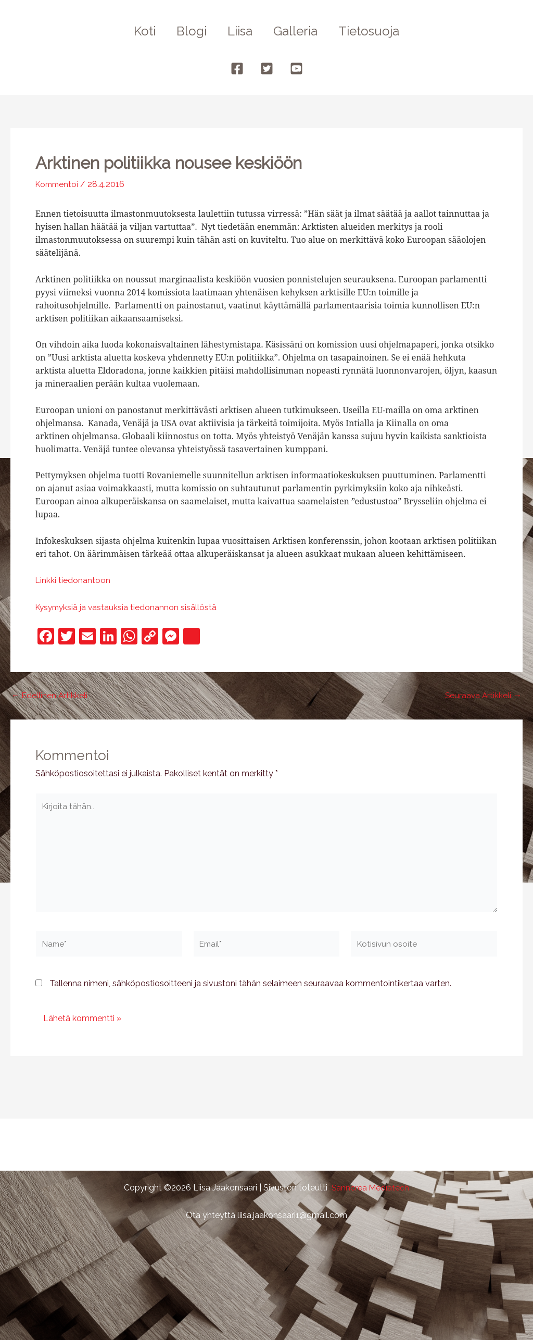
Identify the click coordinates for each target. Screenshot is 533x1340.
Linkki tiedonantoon (73, 580)
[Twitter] (266, 68)
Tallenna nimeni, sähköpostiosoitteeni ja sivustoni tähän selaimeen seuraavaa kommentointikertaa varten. (250, 987)
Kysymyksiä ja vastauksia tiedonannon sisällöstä (128, 607)
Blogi (187, 31)
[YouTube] (296, 68)
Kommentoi (58, 184)
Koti (136, 31)
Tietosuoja (377, 31)
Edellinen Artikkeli (49, 695)
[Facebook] (237, 68)
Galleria (299, 31)
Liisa (239, 31)
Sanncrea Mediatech (370, 1188)
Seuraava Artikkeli (482, 695)
